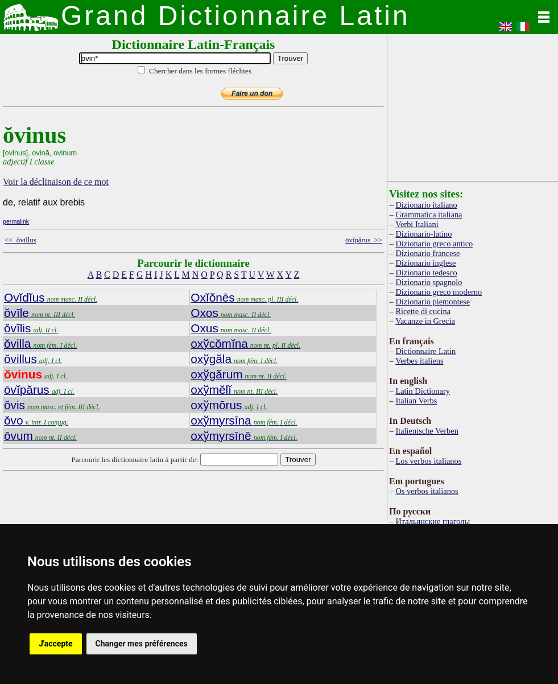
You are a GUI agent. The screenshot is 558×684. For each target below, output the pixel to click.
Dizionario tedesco (426, 272)
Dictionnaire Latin (425, 351)
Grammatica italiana (428, 214)
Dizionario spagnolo (428, 282)
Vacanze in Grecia (425, 320)
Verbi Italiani (417, 224)
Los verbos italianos (428, 460)
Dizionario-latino (423, 233)
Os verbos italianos (426, 491)
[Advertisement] (472, 105)
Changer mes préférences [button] (142, 643)
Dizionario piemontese (432, 301)
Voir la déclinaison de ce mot (56, 182)
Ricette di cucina (422, 311)
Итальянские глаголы (432, 521)
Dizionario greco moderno (438, 291)
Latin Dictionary (422, 390)
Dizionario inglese (425, 262)
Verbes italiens (419, 360)
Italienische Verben (426, 430)
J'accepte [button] (56, 643)
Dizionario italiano (426, 204)
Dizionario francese (427, 253)
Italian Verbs (416, 400)
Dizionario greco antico (434, 243)
